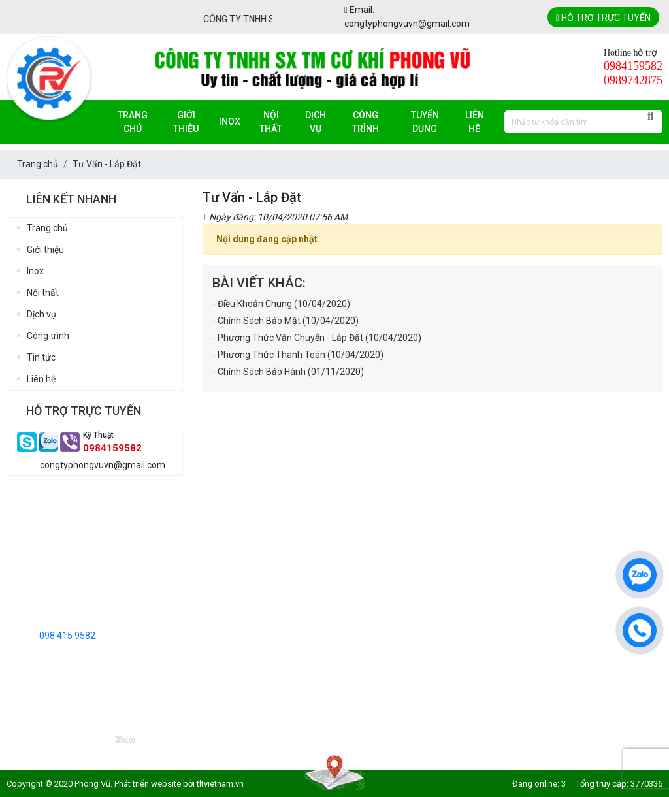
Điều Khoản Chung (350, 534)
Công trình (365, 122)
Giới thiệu (186, 122)
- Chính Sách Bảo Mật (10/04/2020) (285, 321)
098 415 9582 (67, 635)
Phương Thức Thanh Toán (367, 615)
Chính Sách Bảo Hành (357, 635)
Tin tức (41, 357)
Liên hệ (474, 122)
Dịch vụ (315, 122)
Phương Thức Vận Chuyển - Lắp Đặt (386, 595)
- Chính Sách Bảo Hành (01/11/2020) (288, 371)
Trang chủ (133, 122)
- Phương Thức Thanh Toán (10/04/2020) (297, 355)
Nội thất (270, 122)
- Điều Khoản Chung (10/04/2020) (281, 304)
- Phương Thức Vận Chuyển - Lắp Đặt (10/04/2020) (316, 338)
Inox (229, 121)
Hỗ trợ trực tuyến (603, 17)
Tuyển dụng (425, 122)
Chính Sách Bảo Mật (354, 554)
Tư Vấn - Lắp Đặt (347, 575)
